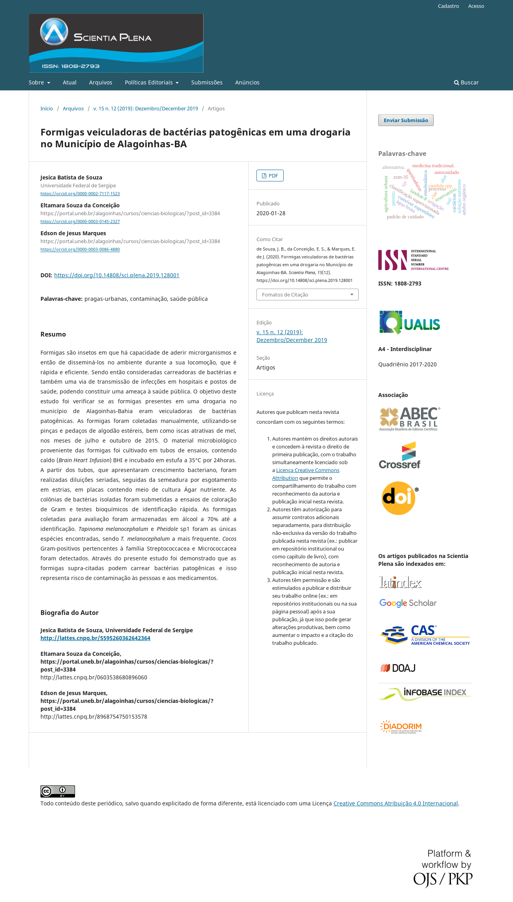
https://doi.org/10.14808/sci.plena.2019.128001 (117, 275)
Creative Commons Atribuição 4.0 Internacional (395, 803)
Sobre (37, 82)
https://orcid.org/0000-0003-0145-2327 (80, 221)
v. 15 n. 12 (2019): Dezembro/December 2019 (145, 108)
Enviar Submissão (406, 120)
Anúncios (247, 82)
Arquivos (100, 82)
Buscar (466, 82)
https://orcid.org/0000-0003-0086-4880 (80, 249)
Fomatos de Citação (285, 294)
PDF (272, 175)
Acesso (476, 5)
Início (46, 108)
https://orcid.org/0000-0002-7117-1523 (80, 193)
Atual (70, 82)
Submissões (207, 82)
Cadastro (448, 5)
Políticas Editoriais (149, 82)
